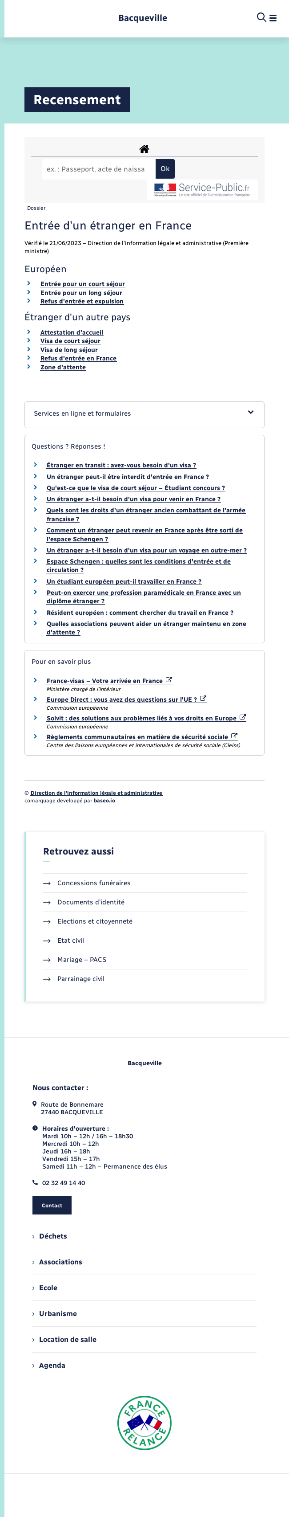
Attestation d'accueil (71, 332)
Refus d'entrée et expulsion (82, 301)
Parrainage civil (73, 979)
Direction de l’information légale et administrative (96, 793)
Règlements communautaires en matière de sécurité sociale (142, 737)
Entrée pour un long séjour (81, 293)
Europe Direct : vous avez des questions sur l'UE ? (126, 699)
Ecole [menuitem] (44, 1288)
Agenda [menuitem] (48, 1365)
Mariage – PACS (74, 960)
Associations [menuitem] (57, 1262)
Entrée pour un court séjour (82, 284)
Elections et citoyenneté (87, 921)
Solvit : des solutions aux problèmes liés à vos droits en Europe (146, 718)
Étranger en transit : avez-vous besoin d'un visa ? (121, 465)
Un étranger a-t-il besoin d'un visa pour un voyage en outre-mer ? (147, 550)
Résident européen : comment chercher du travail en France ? (140, 613)
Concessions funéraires (87, 883)
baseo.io (104, 800)
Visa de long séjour (69, 350)
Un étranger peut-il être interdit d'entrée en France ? (128, 477)
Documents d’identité (83, 902)
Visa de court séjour (70, 341)
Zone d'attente (63, 367)
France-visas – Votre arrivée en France (109, 681)
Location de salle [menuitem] (64, 1339)
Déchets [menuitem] (49, 1236)
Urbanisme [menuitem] (54, 1313)
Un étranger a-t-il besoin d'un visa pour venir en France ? (134, 499)
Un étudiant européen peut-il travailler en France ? (124, 581)
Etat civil (63, 940)
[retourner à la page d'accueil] (142, 18)
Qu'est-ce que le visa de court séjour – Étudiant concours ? (136, 488)
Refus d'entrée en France (78, 358)
